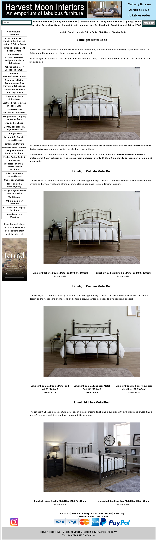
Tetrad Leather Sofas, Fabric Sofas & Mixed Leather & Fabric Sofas (14, 41)
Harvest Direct (69, 25)
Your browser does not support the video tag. (14, 259)
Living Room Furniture (111, 21)
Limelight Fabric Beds (86, 32)
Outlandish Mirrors (14, 144)
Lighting (128, 21)
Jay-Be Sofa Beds (14, 123)
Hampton (83, 25)
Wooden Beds (119, 32)
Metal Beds (104, 32)
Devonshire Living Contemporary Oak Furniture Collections (14, 83)
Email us (90, 535)
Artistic (36, 25)
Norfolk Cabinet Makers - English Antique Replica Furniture (14, 150)
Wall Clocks (14, 197)
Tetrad (131, 25)
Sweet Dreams (118, 25)
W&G (138, 25)
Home (138, 21)
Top (98, 516)
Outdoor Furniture (88, 21)
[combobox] (16, 22)
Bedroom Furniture (42, 21)
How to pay (118, 513)
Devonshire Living (51, 25)
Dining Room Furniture (65, 21)
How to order (105, 513)
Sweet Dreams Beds (14, 180)
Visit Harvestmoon (84, 516)
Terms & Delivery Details (84, 513)
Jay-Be (93, 25)
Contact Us (64, 513)
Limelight (104, 25)
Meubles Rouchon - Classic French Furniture (14, 167)
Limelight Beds (14, 133)
